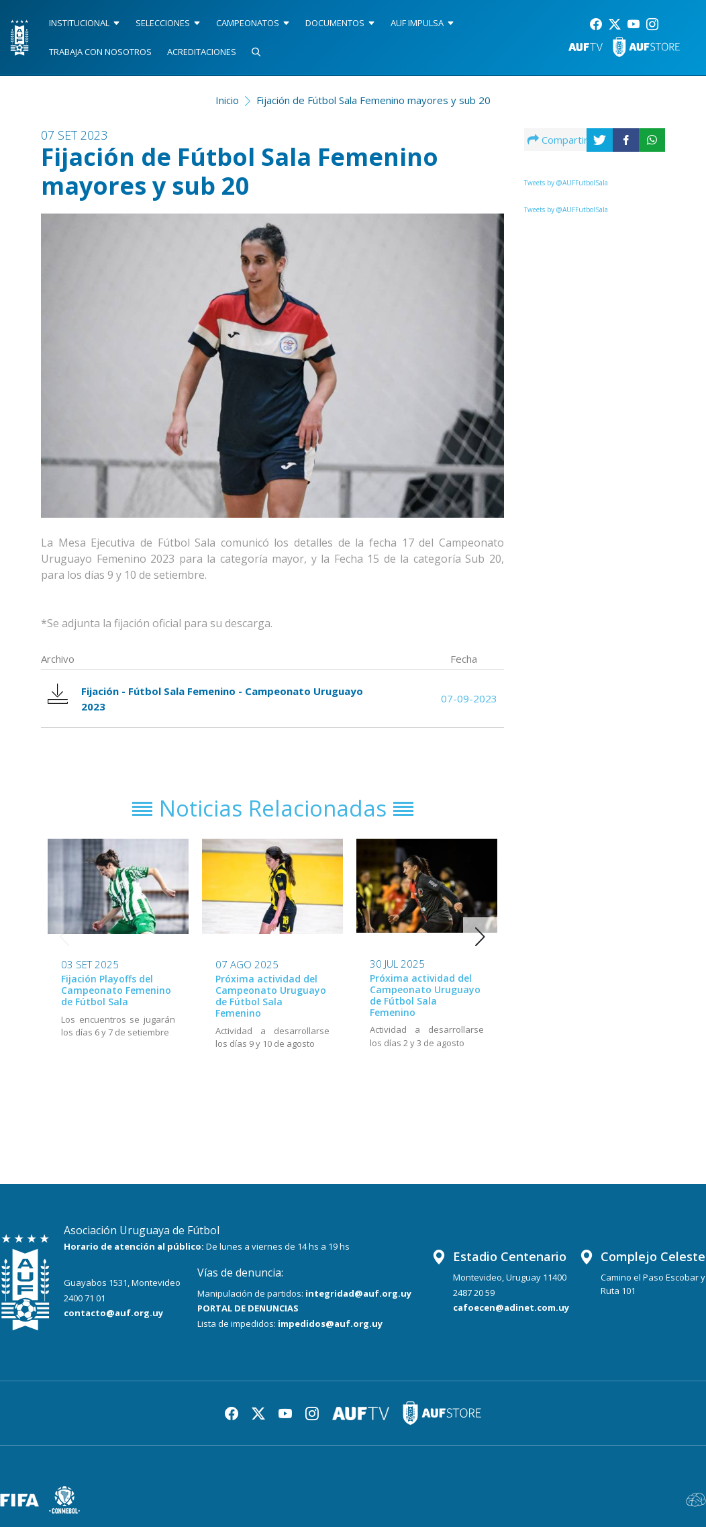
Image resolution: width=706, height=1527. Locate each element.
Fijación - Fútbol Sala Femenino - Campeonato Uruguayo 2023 (205, 698)
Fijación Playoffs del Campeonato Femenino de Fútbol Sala (116, 990)
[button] (480, 936)
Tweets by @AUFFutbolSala (566, 182)
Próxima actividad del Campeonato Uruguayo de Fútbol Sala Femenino (270, 995)
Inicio (227, 100)
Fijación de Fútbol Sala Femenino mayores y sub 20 (373, 100)
